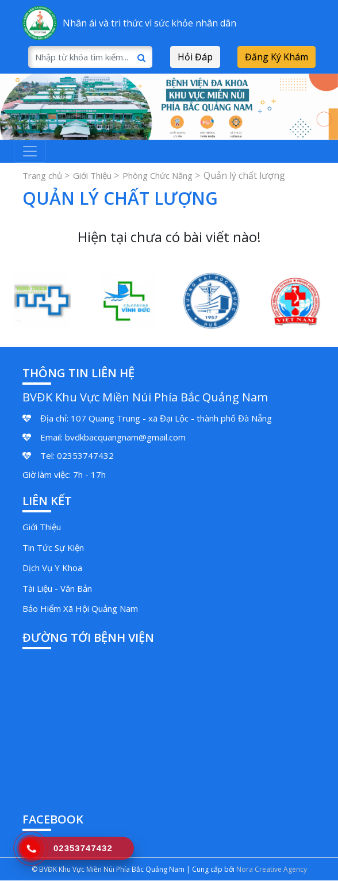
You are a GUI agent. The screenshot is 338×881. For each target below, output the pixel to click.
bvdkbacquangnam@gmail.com (125, 437)
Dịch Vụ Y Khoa (52, 567)
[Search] (90, 57)
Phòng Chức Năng (157, 175)
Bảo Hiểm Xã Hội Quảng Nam (80, 608)
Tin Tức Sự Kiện (53, 547)
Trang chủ (42, 175)
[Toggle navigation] (30, 151)
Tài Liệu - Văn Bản (57, 588)
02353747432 (85, 455)
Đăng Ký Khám (276, 57)
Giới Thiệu (92, 175)
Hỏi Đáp (195, 57)
